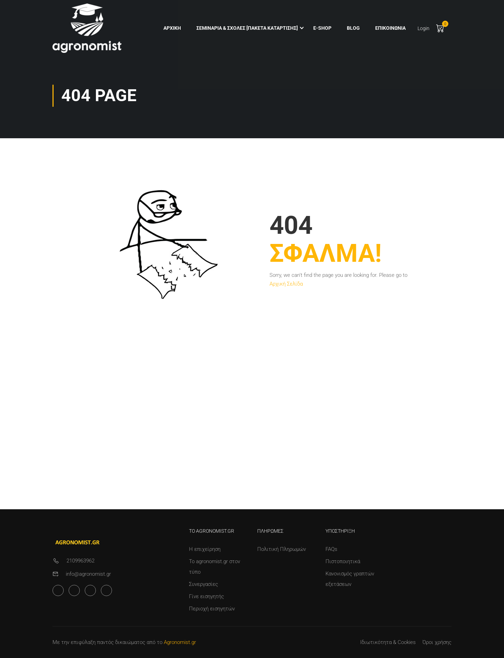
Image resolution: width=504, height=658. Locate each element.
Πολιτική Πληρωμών (281, 549)
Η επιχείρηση (204, 549)
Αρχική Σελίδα (286, 288)
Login (423, 28)
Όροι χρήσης (436, 642)
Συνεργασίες (203, 584)
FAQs (331, 549)
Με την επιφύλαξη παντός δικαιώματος (98, 642)
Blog (352, 28)
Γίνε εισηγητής (206, 596)
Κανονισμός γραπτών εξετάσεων (350, 578)
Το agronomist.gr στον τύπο (214, 566)
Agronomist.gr (180, 642)
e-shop (322, 28)
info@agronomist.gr (88, 574)
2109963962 (80, 561)
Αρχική (171, 28)
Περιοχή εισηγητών (212, 609)
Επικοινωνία (389, 28)
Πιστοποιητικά (343, 561)
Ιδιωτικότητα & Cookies (388, 642)
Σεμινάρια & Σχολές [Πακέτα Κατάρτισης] (246, 28)
